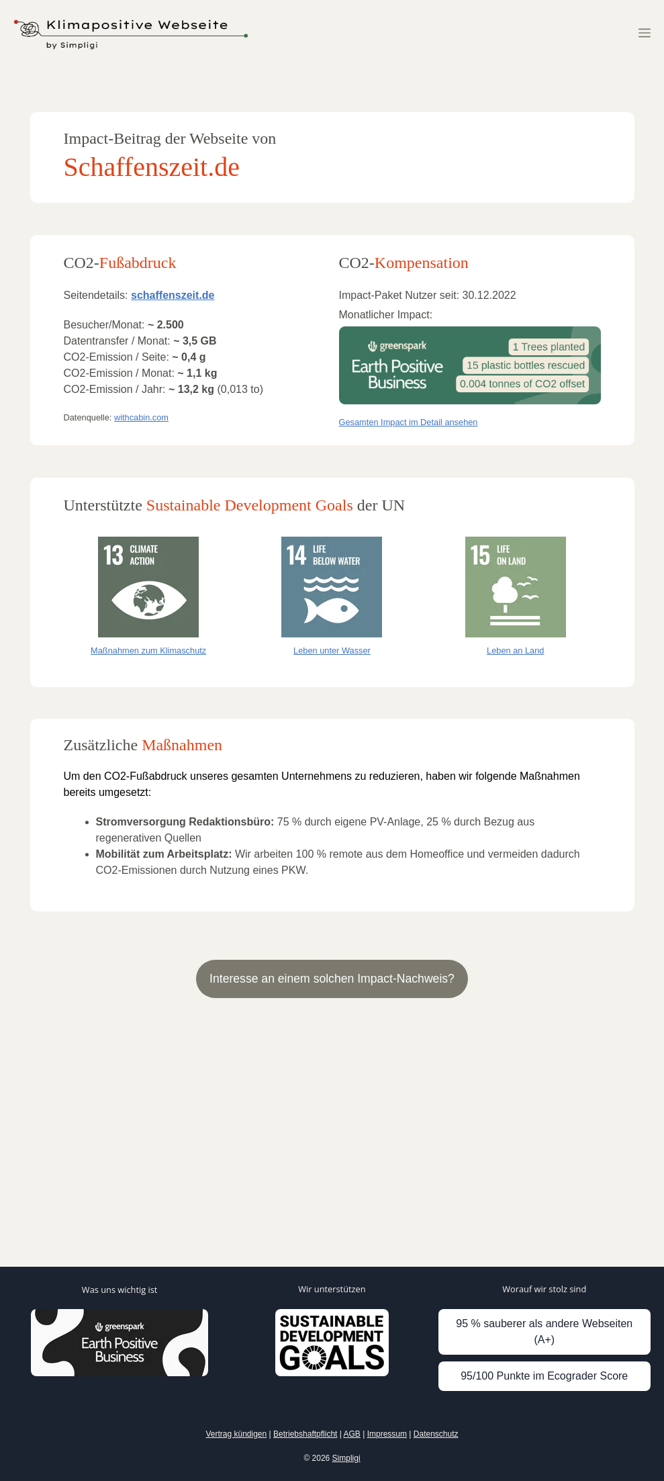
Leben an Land (515, 650)
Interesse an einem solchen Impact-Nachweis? (332, 978)
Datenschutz (436, 1434)
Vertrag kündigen (236, 1434)
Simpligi (346, 1458)
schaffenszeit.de (172, 295)
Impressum (387, 1434)
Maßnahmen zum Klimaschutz (148, 650)
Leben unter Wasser (332, 650)
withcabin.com (141, 417)
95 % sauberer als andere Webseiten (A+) (544, 1331)
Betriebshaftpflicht (305, 1434)
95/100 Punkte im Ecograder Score (544, 1376)
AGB (352, 1434)
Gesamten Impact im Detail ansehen (408, 422)
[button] (644, 33)
